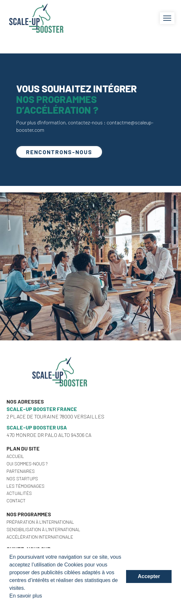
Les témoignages (25, 486)
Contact (16, 500)
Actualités (19, 493)
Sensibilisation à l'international (43, 529)
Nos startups (22, 478)
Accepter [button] (149, 576)
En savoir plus (25, 596)
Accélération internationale (39, 537)
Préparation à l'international (40, 522)
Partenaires (20, 471)
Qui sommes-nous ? (27, 463)
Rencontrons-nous (59, 152)
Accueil (15, 456)
